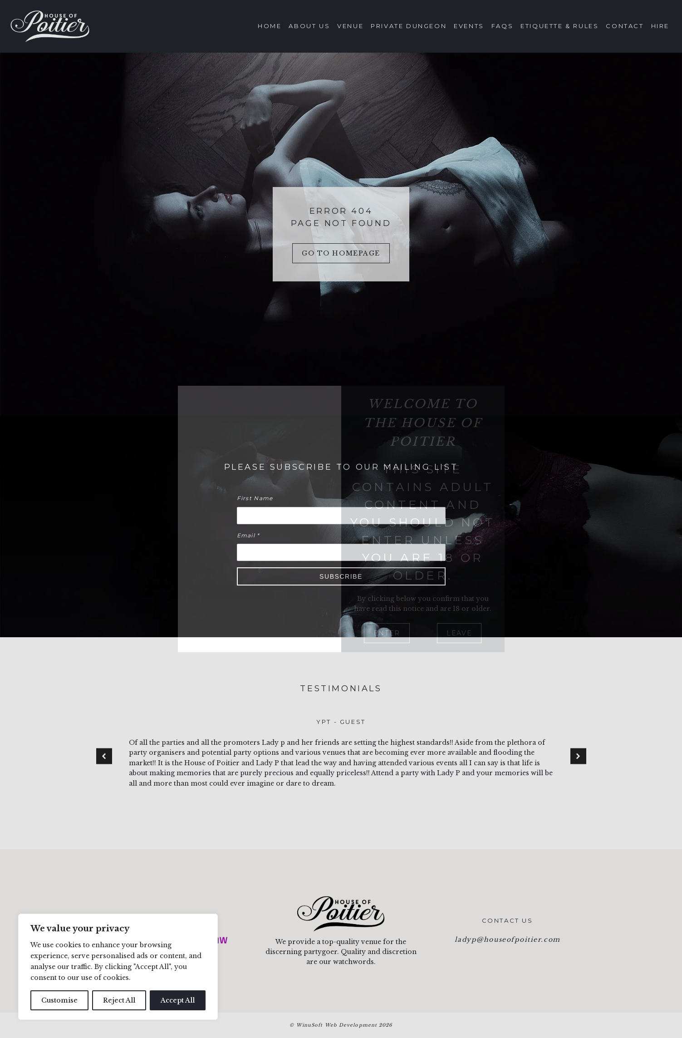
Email (248, 535)
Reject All (119, 1000)
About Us (309, 26)
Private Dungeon (408, 26)
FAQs (502, 26)
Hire (660, 26)
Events (469, 26)
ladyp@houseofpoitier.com (507, 939)
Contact (624, 26)
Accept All (178, 1000)
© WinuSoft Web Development (340, 1025)
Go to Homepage (341, 253)
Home (269, 26)
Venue (350, 26)
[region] (118, 967)
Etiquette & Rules (559, 26)
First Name (255, 498)
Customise (59, 1000)
